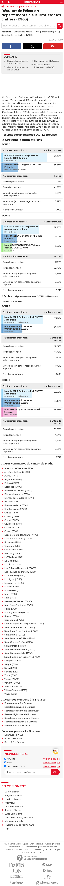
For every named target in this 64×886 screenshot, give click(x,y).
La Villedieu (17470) (13, 557)
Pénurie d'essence (14, 806)
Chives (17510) (11, 512)
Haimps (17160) (12, 553)
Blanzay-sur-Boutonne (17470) (19, 498)
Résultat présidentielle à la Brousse (21, 710)
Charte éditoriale (36, 844)
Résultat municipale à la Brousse (20, 721)
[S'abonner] (32, 772)
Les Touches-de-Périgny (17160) (20, 572)
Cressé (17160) (11, 531)
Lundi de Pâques (13, 799)
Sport (8, 762)
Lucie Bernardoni (13, 813)
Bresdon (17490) (12, 501)
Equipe (25, 844)
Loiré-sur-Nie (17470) (14, 575)
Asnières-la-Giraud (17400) (17, 472)
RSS (23, 847)
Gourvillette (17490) (13, 549)
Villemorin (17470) (13, 686)
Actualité (9, 759)
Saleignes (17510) (12, 660)
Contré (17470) (11, 520)
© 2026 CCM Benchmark (32, 852)
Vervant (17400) (12, 683)
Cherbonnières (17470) (15, 509)
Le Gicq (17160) (11, 560)
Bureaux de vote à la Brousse (46, 61)
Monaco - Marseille (14, 821)
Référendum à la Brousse (17, 725)
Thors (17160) (11, 675)
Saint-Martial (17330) (14, 634)
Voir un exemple (51, 759)
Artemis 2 (10, 803)
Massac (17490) (11, 586)
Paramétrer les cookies (13, 850)
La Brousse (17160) (13, 735)
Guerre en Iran (12, 791)
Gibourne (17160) (12, 546)
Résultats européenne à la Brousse (21, 718)
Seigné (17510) (11, 664)
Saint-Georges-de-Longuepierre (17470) (24, 623)
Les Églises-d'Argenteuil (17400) (20, 568)
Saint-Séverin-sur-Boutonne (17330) (22, 657)
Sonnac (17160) (11, 671)
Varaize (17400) (11, 679)
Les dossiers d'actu (14, 766)
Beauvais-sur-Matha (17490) (18, 490)
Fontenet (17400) (12, 542)
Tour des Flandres (14, 810)
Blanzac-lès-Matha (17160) (26, 31)
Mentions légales (40, 850)
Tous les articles (13, 847)
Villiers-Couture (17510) (15, 690)
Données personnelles (48, 847)
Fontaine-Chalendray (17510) (18, 538)
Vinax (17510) (10, 694)
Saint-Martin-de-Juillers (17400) (16, 35)
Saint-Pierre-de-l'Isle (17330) (18, 653)
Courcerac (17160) (12, 527)
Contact (56, 844)
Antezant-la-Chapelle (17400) (18, 468)
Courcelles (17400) (13, 524)
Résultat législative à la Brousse (20, 714)
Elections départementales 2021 (23, 6)
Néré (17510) (10, 597)
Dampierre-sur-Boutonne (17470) (21, 535)
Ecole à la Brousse (13, 738)
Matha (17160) (11, 590)
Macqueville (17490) (14, 583)
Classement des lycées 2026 (19, 817)
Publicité (48, 844)
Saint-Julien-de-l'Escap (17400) (19, 627)
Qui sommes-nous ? (12, 844)
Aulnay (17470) (11, 475)
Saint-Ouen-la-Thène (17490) (18, 642)
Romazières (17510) (14, 620)
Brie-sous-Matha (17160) (16, 505)
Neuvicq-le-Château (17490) (18, 601)
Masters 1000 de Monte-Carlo (19, 825)
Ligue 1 (8, 828)
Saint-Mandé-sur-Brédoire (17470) (21, 631)
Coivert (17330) (11, 516)
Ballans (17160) (11, 483)
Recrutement (32, 847)
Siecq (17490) (10, 668)
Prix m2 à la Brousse (14, 742)
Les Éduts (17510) (12, 564)
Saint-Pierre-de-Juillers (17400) (19, 649)
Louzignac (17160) (13, 579)
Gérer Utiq (28, 850)
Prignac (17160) (11, 616)
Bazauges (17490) (12, 487)
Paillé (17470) (10, 609)
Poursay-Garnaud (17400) (16, 612)
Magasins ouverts (13, 795)
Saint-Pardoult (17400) (15, 646)
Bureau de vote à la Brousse (18, 703)
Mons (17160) (10, 594)
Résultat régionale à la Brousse (19, 707)
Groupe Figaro (54, 850)
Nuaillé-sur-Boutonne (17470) (18, 605)
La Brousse (38, 65)
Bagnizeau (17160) (51, 31)
